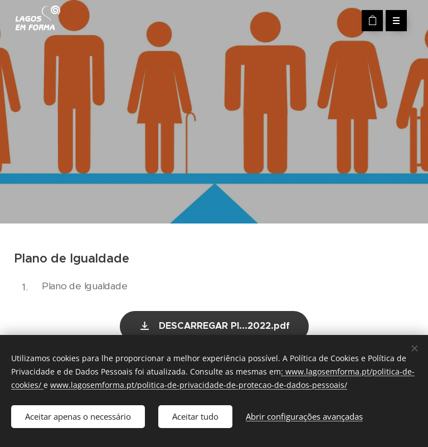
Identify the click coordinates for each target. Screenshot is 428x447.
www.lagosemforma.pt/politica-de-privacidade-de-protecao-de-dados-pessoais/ (198, 385)
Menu (393, 21)
